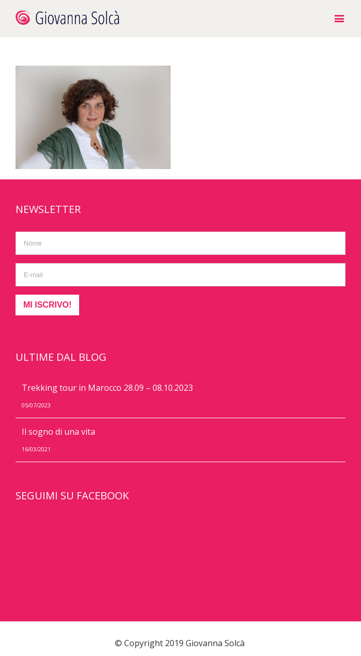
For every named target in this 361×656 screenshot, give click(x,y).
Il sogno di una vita (58, 431)
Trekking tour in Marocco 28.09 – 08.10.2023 (107, 387)
